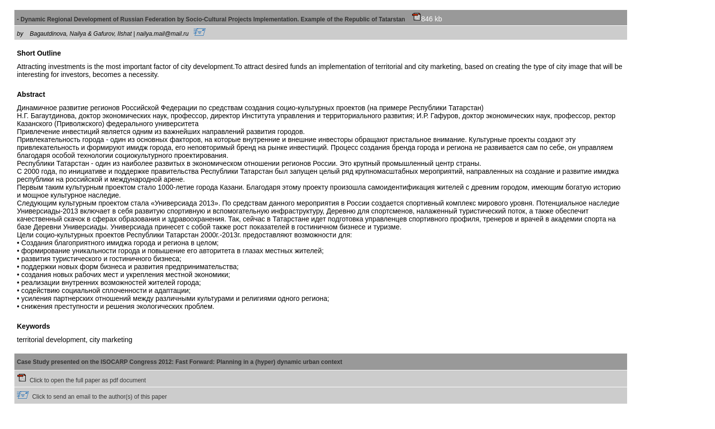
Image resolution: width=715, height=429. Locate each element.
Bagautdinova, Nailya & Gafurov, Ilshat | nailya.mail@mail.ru (118, 33)
